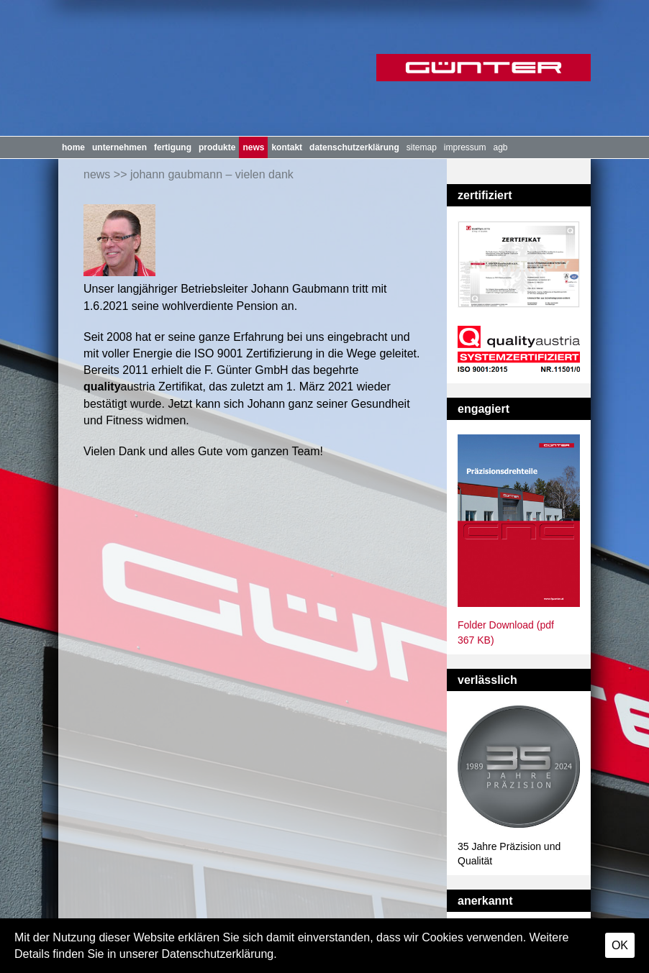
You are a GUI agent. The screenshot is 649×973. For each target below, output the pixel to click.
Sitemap (422, 147)
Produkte (217, 147)
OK (620, 945)
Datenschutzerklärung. (219, 954)
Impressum (465, 147)
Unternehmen (119, 147)
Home (73, 147)
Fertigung (172, 147)
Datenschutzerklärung (354, 147)
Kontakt (286, 147)
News (253, 147)
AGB (501, 147)
